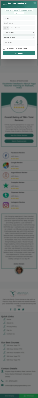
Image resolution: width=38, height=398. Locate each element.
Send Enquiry (19, 53)
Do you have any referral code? (15, 49)
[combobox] (6, 28)
